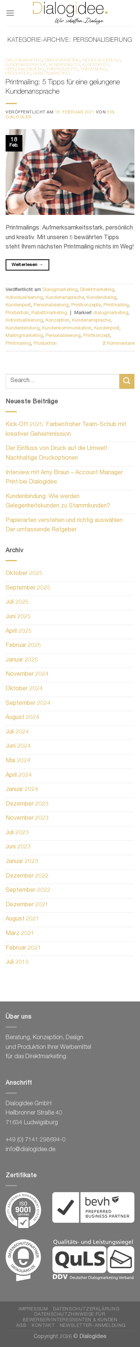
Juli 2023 (17, 833)
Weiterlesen (27, 265)
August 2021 (22, 919)
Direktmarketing (62, 61)
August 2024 (22, 718)
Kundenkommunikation (66, 328)
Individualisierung (102, 61)
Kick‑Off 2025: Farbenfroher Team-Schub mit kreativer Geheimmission (66, 430)
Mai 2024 (18, 761)
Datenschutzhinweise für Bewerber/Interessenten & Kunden (70, 1317)
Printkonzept (96, 336)
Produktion (18, 74)
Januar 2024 (22, 790)
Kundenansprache (26, 65)
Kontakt (43, 1325)
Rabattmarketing (51, 74)
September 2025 (28, 588)
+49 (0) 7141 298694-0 (36, 1140)
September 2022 (28, 891)
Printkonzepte (62, 70)
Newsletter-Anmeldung (93, 1325)
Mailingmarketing (24, 336)
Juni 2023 (18, 847)
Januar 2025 (22, 660)
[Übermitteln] (126, 381)
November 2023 (27, 819)
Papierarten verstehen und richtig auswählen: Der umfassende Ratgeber (65, 526)
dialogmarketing (110, 313)
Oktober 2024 (24, 689)
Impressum (33, 1309)
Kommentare (118, 343)
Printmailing (94, 70)
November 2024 (27, 675)
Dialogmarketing (24, 61)
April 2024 (19, 776)
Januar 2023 (22, 862)
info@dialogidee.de (30, 1150)
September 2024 (28, 704)
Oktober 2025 (24, 574)
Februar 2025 (23, 646)
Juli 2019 (17, 963)
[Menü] (10, 13)
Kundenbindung (23, 328)
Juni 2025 (18, 617)
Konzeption (57, 320)
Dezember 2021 (27, 905)
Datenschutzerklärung (86, 1309)
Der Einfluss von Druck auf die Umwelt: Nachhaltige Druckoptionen (57, 454)
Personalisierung (25, 70)
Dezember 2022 (27, 876)
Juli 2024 (17, 732)
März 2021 (20, 934)
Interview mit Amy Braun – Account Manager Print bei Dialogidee (64, 478)
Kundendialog (64, 65)
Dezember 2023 (27, 804)
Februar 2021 (23, 948)
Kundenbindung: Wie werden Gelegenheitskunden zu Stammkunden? (58, 502)
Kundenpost (96, 65)
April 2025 (19, 632)
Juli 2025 (17, 603)
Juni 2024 (18, 747)
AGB (21, 1325)
